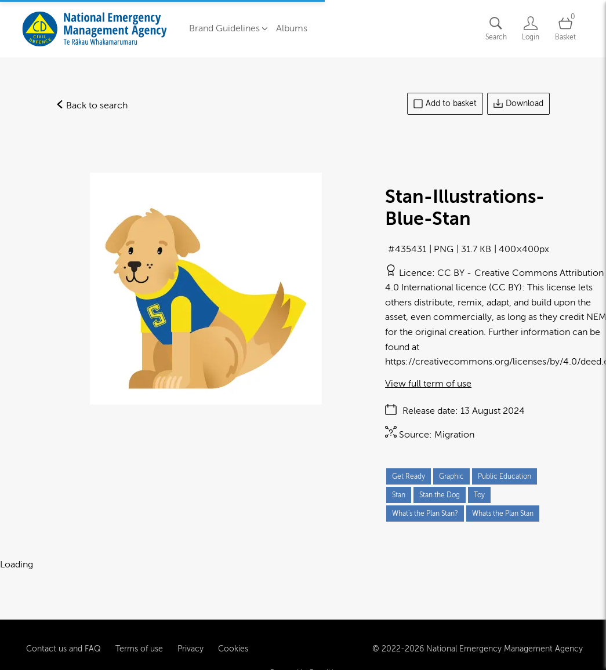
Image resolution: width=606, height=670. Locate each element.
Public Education (504, 476)
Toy (479, 495)
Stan (398, 495)
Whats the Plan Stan (503, 513)
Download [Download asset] (518, 103)
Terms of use (139, 633)
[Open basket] (565, 28)
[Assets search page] (495, 28)
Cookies (233, 633)
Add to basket (445, 103)
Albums (291, 28)
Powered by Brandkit (303, 658)
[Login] (530, 28)
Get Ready (408, 476)
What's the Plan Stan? (425, 513)
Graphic (451, 476)
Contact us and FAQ (63, 633)
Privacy (190, 633)
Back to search (92, 105)
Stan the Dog (439, 495)
